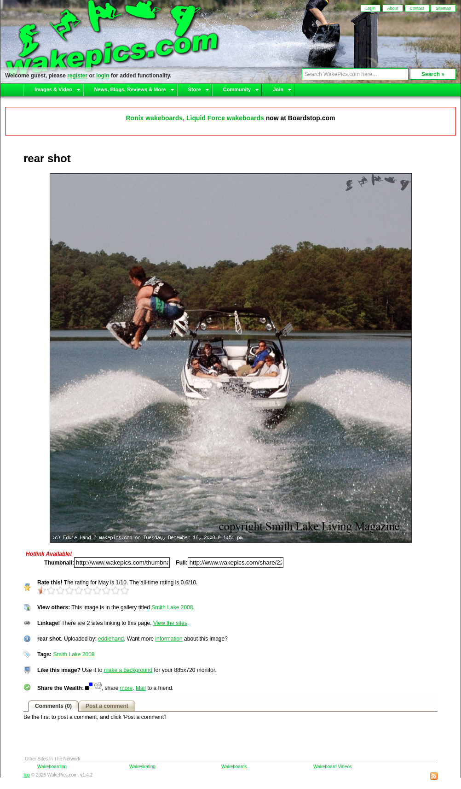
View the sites (170, 623)
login (102, 75)
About (392, 8)
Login (370, 8)
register (77, 75)
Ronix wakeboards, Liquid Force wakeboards (195, 118)
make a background (128, 670)
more (126, 688)
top (26, 774)
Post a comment (107, 706)
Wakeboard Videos (332, 766)
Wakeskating (142, 766)
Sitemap (443, 8)
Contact (417, 8)
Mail (141, 688)
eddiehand (111, 639)
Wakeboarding (52, 766)
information (168, 639)
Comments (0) (53, 706)
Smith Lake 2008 (172, 607)
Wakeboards (234, 766)
